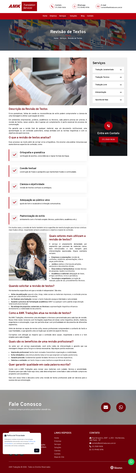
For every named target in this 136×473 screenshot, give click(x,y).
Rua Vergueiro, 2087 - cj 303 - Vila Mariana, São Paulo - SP (107, 439)
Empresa (53, 16)
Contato (90, 16)
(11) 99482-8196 (83, 8)
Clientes (57, 451)
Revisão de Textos (75, 38)
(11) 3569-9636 (60, 8)
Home (45, 16)
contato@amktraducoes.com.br (111, 8)
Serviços (63, 16)
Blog (82, 16)
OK (37, 450)
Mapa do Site (59, 457)
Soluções (74, 16)
